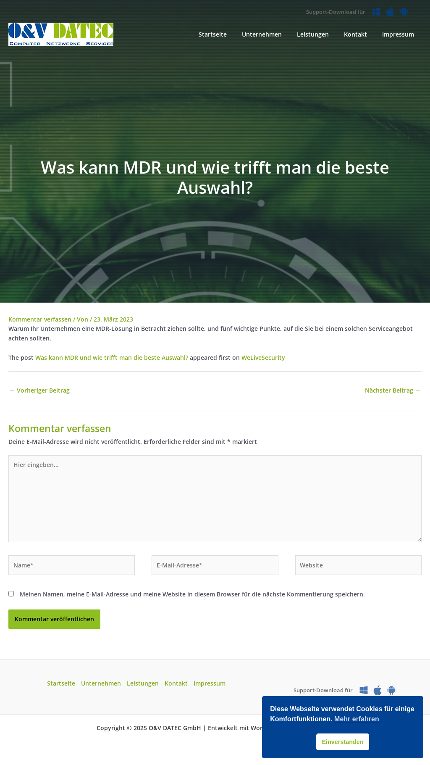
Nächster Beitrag (393, 390)
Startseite (61, 683)
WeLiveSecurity (263, 357)
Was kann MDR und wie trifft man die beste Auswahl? (111, 357)
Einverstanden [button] (342, 742)
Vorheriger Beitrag (39, 390)
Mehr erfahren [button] (356, 719)
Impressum (209, 683)
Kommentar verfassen (39, 319)
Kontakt (176, 683)
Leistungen (143, 683)
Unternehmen (101, 683)
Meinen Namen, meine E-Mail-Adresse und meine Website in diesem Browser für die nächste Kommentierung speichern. (192, 594)
